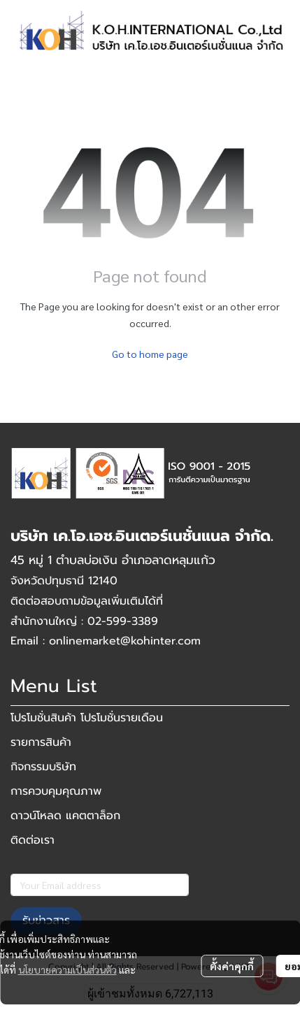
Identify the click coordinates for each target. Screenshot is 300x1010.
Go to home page (150, 353)
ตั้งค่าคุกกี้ (232, 966)
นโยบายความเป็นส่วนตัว (67, 969)
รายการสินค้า (40, 742)
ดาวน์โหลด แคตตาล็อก (65, 815)
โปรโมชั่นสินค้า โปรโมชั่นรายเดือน (86, 717)
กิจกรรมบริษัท (43, 766)
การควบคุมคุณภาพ (55, 791)
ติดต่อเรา (32, 840)
